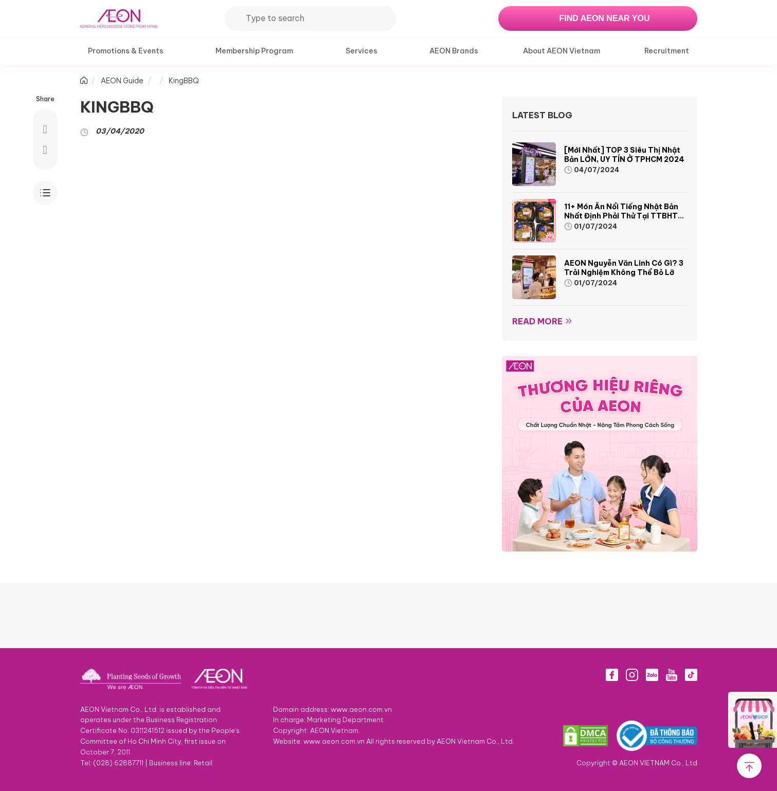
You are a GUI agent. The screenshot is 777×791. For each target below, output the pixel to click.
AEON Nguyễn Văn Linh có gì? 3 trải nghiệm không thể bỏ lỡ (623, 268)
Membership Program (254, 51)
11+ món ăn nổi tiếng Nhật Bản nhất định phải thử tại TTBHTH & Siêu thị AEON (623, 216)
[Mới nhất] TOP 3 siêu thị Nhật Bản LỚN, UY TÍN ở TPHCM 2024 (624, 154)
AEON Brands (453, 51)
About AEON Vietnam (561, 51)
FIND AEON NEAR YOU (604, 18)
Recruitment (666, 51)
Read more (537, 321)
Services (361, 51)
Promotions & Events (126, 51)
